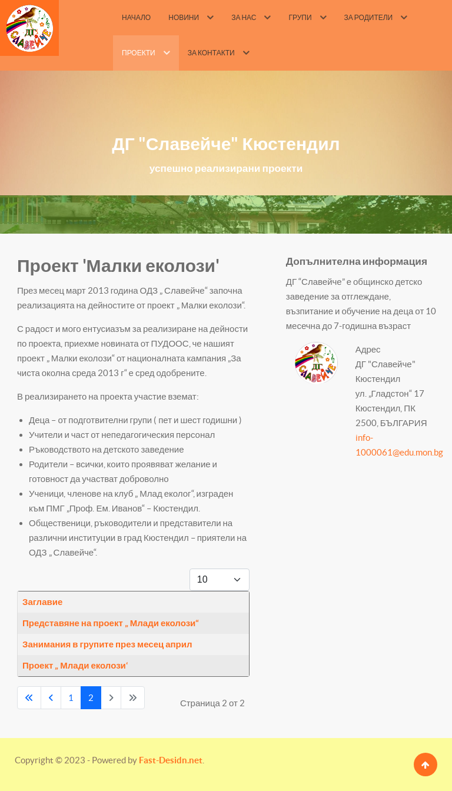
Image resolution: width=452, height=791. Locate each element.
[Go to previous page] (51, 697)
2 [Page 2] (91, 698)
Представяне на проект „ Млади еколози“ (110, 623)
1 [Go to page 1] (71, 698)
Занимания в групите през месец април (107, 644)
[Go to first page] (29, 697)
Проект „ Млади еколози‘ (75, 665)
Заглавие (42, 602)
